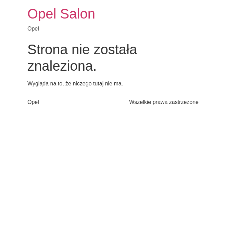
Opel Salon (61, 13)
